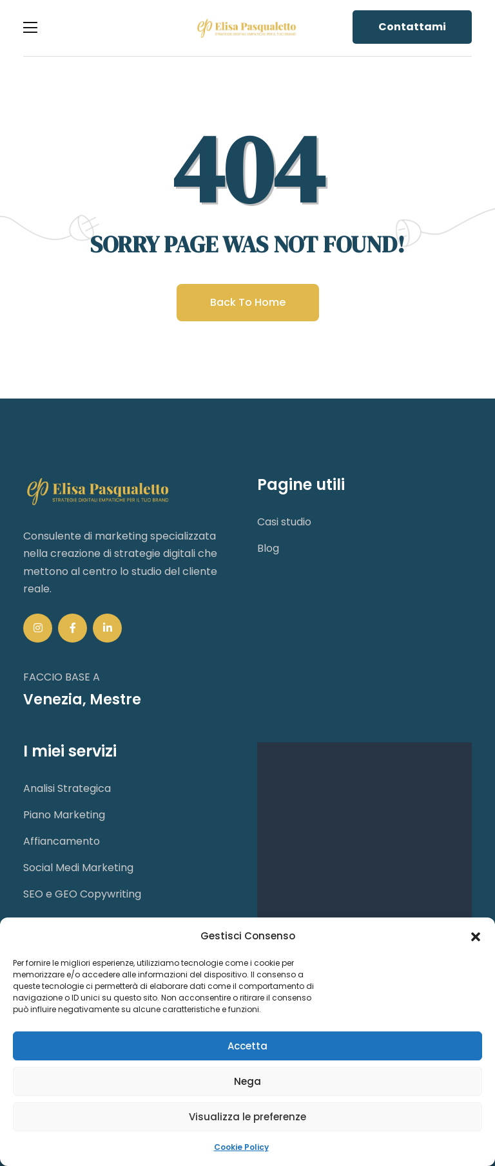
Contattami (412, 26)
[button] (475, 936)
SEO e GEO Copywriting (82, 894)
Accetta (247, 1046)
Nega (247, 1081)
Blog (268, 548)
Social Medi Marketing (78, 867)
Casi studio (284, 521)
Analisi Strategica (67, 788)
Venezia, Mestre (82, 700)
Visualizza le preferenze (247, 1117)
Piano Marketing (64, 814)
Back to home (248, 302)
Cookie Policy (241, 1147)
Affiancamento (61, 841)
